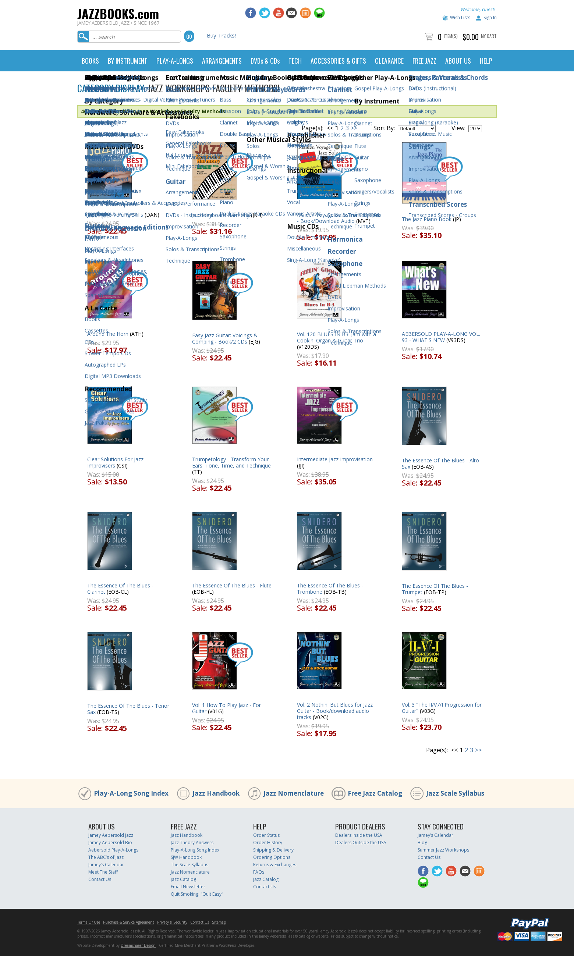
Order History (267, 842)
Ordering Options (271, 857)
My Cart (489, 36)
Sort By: (384, 128)
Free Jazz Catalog (375, 793)
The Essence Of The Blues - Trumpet (435, 589)
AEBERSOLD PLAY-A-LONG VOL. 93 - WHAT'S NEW (441, 337)
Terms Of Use (88, 922)
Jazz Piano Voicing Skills (115, 214)
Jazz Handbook (216, 793)
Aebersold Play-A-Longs (113, 850)
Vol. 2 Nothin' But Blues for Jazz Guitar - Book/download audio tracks (335, 711)
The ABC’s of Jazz (106, 857)
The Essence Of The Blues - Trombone (330, 588)
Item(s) (451, 36)
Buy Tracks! (221, 35)
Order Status (266, 835)
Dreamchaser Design (138, 945)
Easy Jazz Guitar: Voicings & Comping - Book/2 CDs (225, 338)
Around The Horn (107, 333)
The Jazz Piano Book (426, 219)
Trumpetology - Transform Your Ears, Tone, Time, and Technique (231, 462)
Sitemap (219, 922)
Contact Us (99, 879)
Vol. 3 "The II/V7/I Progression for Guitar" (442, 707)
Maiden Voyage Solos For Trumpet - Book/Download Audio (338, 217)
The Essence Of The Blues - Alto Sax (440, 463)
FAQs (258, 872)
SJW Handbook (186, 857)
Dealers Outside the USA (360, 842)
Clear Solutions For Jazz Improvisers (115, 462)
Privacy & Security (172, 922)
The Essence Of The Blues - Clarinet (120, 588)
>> (354, 128)
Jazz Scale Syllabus (455, 793)
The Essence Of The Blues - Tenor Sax (128, 708)
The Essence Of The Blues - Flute (232, 585)
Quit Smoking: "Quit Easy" (197, 894)
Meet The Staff (103, 872)
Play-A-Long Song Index (131, 793)
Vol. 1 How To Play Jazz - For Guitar (226, 708)
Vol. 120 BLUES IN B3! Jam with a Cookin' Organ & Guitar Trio (336, 337)
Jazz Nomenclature (293, 793)
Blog (422, 842)
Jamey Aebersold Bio (110, 842)
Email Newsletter (188, 887)
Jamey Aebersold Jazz (110, 835)
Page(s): (312, 128)
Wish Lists (460, 17)
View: (458, 128)
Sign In (490, 17)
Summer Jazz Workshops (443, 850)
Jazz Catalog (183, 879)
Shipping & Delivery (273, 850)
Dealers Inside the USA (358, 835)
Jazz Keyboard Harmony (220, 215)
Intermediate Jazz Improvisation (335, 459)
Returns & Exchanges (274, 864)
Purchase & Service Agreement (128, 922)
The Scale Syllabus (189, 864)
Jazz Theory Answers (192, 842)
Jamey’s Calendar (106, 864)
